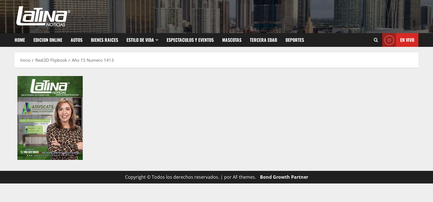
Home (20, 39)
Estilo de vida (140, 39)
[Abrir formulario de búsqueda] (376, 40)
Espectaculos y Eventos (190, 39)
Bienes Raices (104, 39)
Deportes (294, 39)
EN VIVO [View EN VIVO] (398, 40)
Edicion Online (47, 39)
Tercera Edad (263, 39)
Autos (76, 39)
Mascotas (231, 39)
